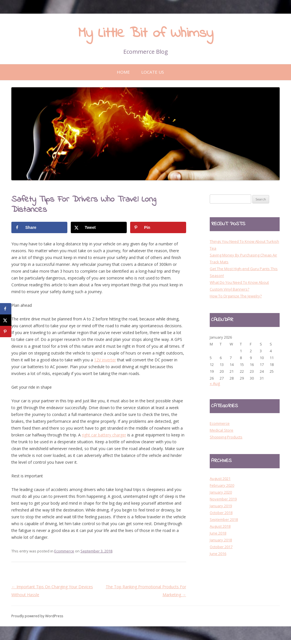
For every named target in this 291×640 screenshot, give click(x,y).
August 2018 (220, 526)
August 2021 (220, 478)
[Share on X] (99, 227)
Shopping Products (226, 437)
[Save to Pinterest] (158, 227)
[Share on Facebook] (39, 227)
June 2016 (218, 553)
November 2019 (223, 499)
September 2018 (224, 519)
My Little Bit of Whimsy (145, 33)
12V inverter (105, 360)
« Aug (215, 383)
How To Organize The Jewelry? (236, 296)
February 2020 (222, 485)
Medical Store (221, 430)
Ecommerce (64, 551)
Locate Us (152, 72)
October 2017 (221, 546)
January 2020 (221, 492)
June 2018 (218, 533)
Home (123, 72)
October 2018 (221, 512)
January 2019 (221, 505)
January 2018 (221, 539)
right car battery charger (104, 435)
